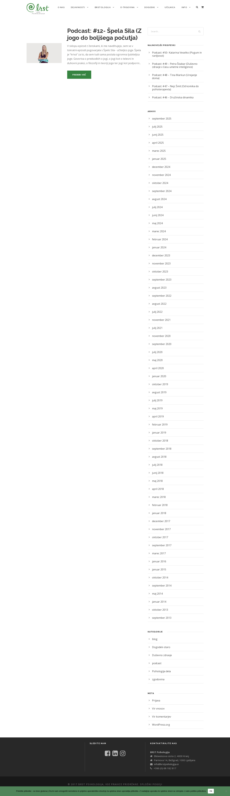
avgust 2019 (159, 389)
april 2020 (157, 365)
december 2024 (161, 163)
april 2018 (157, 485)
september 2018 (161, 445)
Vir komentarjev (161, 713)
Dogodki (150, 7)
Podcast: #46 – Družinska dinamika (172, 94)
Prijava (156, 697)
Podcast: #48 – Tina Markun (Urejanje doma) (177, 75)
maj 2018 (157, 477)
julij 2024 (157, 204)
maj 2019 (157, 405)
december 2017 (161, 518)
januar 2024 (159, 244)
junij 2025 (157, 131)
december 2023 (161, 252)
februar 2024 (159, 236)
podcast (156, 660)
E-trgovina (128, 7)
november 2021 (161, 316)
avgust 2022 (159, 300)
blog (154, 635)
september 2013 (161, 614)
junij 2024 (157, 212)
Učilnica (170, 7)
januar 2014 (159, 598)
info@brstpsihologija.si (166, 764)
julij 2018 (157, 461)
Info (184, 7)
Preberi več (80, 74)
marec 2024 (159, 228)
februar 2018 (159, 501)
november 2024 (161, 171)
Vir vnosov (158, 705)
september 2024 (161, 187)
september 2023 (161, 276)
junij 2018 (157, 469)
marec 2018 (159, 493)
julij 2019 (157, 397)
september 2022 (161, 292)
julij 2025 (157, 123)
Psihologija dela (161, 668)
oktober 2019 (159, 381)
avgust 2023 (159, 284)
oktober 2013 (159, 606)
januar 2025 (159, 155)
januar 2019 (159, 429)
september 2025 (161, 115)
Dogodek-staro (160, 644)
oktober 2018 (159, 437)
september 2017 (161, 542)
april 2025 (157, 139)
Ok (210, 791)
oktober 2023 (159, 268)
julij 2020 (157, 348)
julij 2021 (157, 324)
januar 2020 (159, 373)
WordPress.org (160, 721)
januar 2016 (159, 558)
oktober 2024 (159, 179)
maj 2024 (157, 220)
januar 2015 (159, 566)
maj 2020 (157, 357)
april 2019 (157, 413)
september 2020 (161, 340)
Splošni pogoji (152, 784)
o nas (62, 7)
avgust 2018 (159, 453)
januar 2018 (159, 510)
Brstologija (104, 7)
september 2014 (161, 582)
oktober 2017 (159, 534)
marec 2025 (159, 147)
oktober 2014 (159, 574)
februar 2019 (159, 421)
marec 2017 (159, 550)
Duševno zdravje (161, 652)
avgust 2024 (159, 196)
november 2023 (161, 260)
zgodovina (158, 676)
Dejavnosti (79, 7)
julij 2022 (157, 308)
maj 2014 (157, 590)
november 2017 (161, 526)
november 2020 (161, 332)
